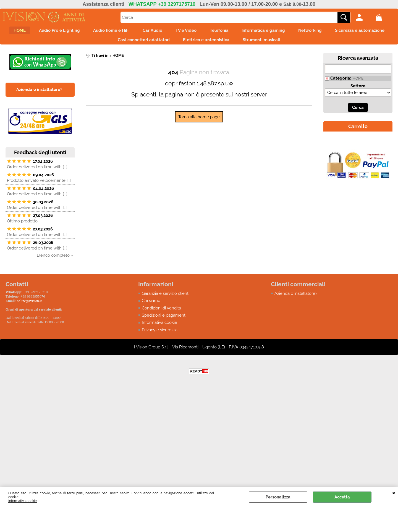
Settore (357, 90)
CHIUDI (393, 492)
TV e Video (219, 31)
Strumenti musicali (298, 43)
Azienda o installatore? (295, 297)
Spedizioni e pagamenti (164, 319)
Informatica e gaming (303, 31)
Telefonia (255, 31)
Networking (353, 31)
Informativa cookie (22, 501)
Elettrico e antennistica (239, 43)
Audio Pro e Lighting (82, 31)
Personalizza (278, 497)
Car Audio (182, 31)
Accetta (342, 497)
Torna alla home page (199, 121)
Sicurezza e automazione (106, 43)
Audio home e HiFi (137, 31)
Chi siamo (151, 305)
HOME (39, 31)
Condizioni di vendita (161, 312)
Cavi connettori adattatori (174, 43)
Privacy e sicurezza (159, 334)
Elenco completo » (55, 259)
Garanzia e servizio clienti (165, 297)
